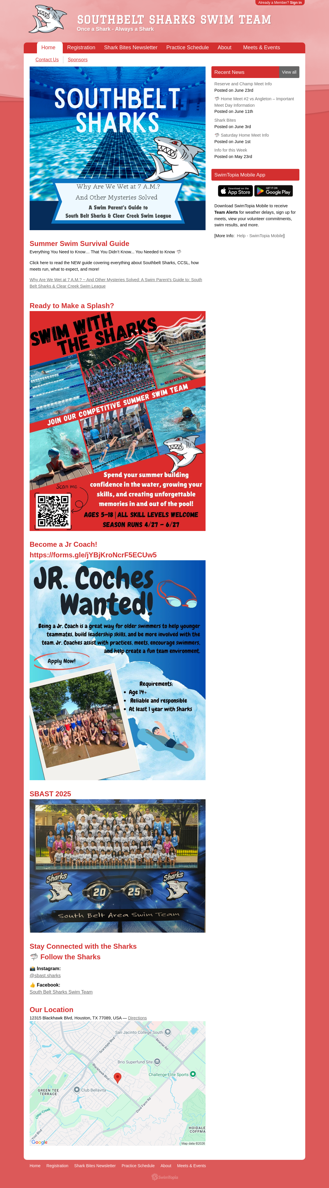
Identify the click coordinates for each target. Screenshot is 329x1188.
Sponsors (78, 59)
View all (289, 72)
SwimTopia (164, 1177)
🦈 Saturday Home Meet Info (241, 135)
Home (48, 47)
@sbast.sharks (45, 975)
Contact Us (47, 59)
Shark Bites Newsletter (130, 47)
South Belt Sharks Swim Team (61, 992)
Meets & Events (261, 47)
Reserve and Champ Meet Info (243, 84)
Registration (81, 47)
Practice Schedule (187, 47)
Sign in (296, 3)
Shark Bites (225, 120)
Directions (137, 1018)
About (224, 47)
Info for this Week (230, 150)
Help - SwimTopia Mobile (260, 235)
